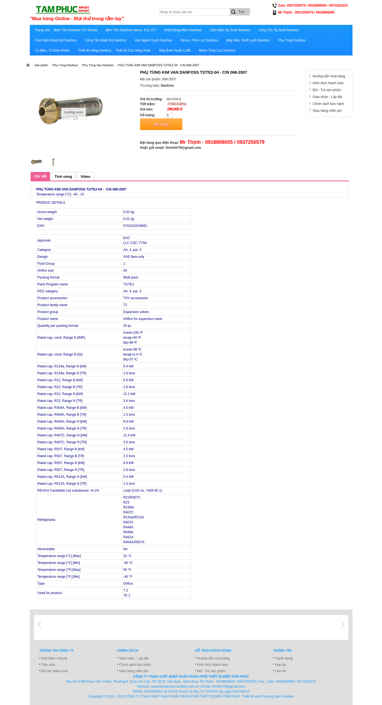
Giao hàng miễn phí (327, 111)
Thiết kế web (251, 696)
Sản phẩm (41, 65)
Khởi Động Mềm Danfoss (182, 30)
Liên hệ (280, 671)
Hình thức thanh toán (328, 83)
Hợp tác (281, 665)
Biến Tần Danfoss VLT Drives (75, 30)
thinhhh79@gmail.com (183, 148)
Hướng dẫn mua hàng (329, 76)
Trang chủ (42, 30)
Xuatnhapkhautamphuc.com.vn (28, 65)
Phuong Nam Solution (278, 696)
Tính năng (63, 176)
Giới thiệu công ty (54, 658)
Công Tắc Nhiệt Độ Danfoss (105, 40)
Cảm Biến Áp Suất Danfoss (230, 30)
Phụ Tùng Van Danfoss (98, 65)
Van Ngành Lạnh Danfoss (153, 40)
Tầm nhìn (48, 665)
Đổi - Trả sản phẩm (327, 90)
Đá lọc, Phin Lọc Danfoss (199, 40)
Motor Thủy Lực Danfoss (217, 50)
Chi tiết (40, 176)
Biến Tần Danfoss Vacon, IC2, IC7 (131, 30)
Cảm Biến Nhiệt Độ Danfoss (56, 40)
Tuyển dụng (284, 658)
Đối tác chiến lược (54, 671)
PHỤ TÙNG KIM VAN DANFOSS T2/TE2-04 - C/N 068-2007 (158, 65)
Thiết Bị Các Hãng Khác (133, 50)
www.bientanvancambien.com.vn (175, 686)
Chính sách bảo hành (328, 104)
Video (85, 176)
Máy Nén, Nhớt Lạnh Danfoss (248, 40)
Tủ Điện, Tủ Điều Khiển (52, 50)
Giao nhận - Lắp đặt (327, 97)
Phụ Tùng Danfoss (292, 40)
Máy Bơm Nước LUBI (175, 50)
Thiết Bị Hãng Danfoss (94, 50)
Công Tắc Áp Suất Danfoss (278, 30)
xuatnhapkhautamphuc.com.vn (98, 13)
